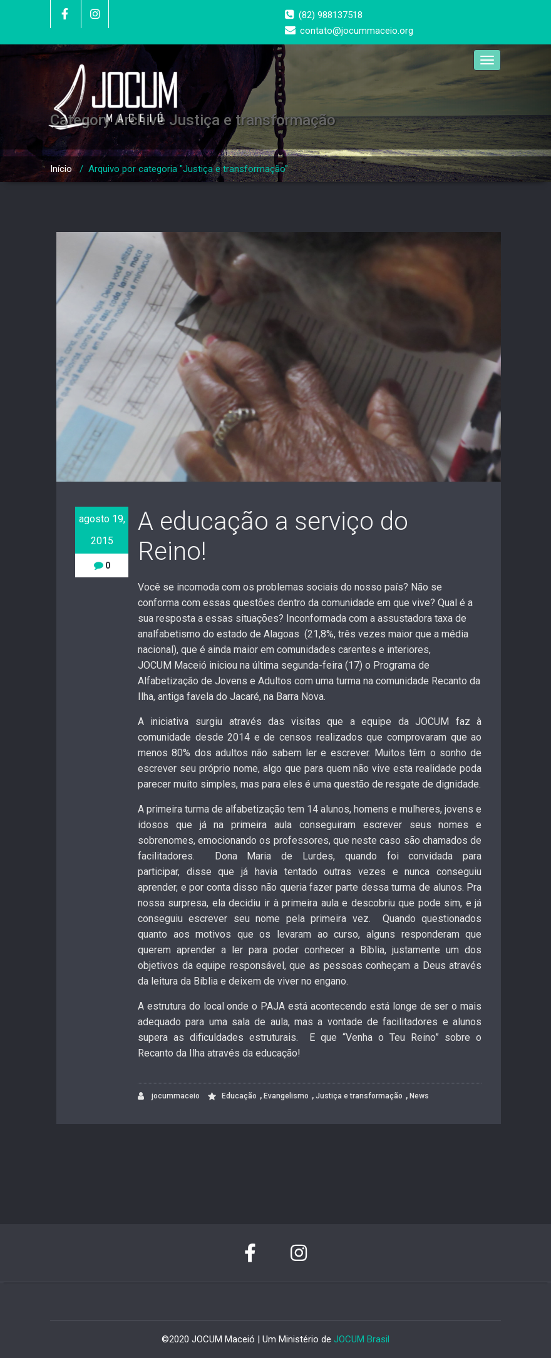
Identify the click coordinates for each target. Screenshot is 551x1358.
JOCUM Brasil (361, 1339)
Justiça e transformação (359, 1096)
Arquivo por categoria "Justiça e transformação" (188, 169)
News (419, 1096)
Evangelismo (286, 1096)
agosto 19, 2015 (102, 530)
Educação (239, 1096)
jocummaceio (169, 1096)
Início (61, 169)
